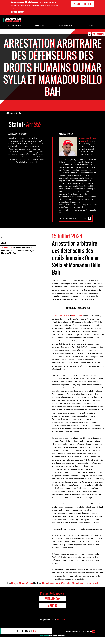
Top (2, 238)
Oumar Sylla (86, 141)
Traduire (100, 33)
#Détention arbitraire (51, 583)
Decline (88, 4)
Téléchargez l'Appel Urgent (77, 308)
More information (17, 11)
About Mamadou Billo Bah (13, 113)
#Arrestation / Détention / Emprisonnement (79, 583)
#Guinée (29, 583)
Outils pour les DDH (14, 25)
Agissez (52, 606)
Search (91, 25)
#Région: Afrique (18, 583)
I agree (76, 4)
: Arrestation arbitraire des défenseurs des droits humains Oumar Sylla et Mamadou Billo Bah (18, 250)
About (3, 243)
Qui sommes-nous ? (65, 25)
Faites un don (39, 25)
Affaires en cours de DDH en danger (77, 631)
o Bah (93, 138)
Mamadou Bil (84, 138)
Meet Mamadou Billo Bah (73, 218)
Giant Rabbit (60, 619)
